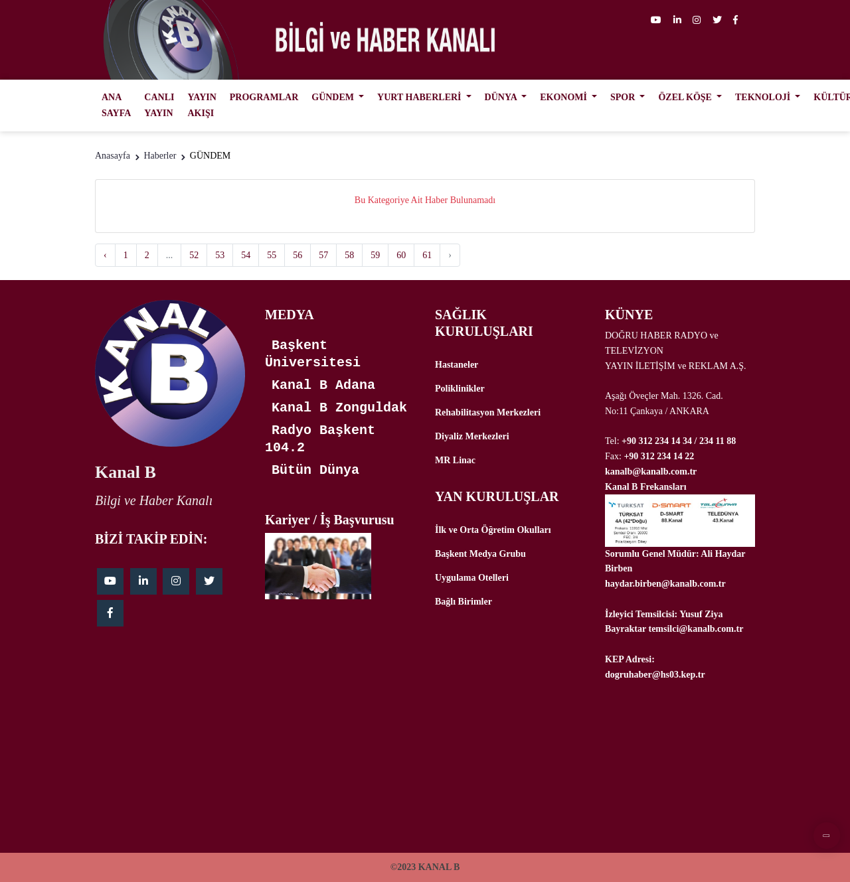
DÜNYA (502, 97)
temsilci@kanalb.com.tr (695, 629)
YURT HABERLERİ (420, 97)
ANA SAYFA (116, 105)
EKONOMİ (564, 97)
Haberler (159, 156)
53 (219, 255)
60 (401, 255)
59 (375, 255)
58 (349, 255)
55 (271, 255)
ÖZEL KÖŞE (686, 97)
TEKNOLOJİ (764, 97)
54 (245, 255)
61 (427, 255)
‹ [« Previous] (105, 255)
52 (194, 255)
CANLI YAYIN (159, 105)
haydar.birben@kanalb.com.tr (665, 584)
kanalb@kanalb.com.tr (651, 472)
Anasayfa (112, 156)
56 (297, 255)
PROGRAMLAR (264, 97)
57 (323, 255)
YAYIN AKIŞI (201, 105)
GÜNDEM (333, 97)
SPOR (624, 97)
